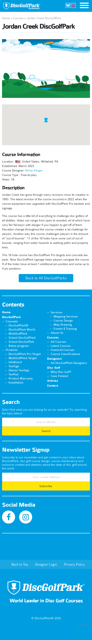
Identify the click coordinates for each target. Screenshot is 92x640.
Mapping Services (66, 316)
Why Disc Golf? (61, 372)
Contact (52, 386)
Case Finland (59, 376)
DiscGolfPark (11, 317)
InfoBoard (15, 362)
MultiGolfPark (18, 333)
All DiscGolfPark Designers (69, 363)
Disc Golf (53, 368)
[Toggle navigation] (84, 6)
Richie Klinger (34, 170)
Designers (54, 359)
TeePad (13, 374)
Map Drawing (63, 324)
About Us (57, 333)
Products (12, 350)
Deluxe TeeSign (19, 370)
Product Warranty (21, 378)
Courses (18, 18)
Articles (52, 381)
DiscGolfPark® (18, 325)
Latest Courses (61, 346)
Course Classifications (65, 354)
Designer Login (46, 564)
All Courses (58, 342)
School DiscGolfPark (22, 337)
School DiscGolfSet (21, 342)
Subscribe (46, 486)
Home (6, 18)
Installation (16, 382)
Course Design (63, 320)
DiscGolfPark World (22, 329)
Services (56, 312)
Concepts (12, 321)
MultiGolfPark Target (23, 358)
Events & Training (65, 329)
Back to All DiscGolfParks (46, 278)
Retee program (19, 346)
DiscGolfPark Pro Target (25, 354)
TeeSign (14, 366)
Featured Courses (62, 350)
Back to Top (19, 564)
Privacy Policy (74, 564)
